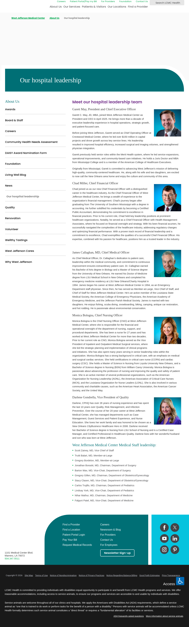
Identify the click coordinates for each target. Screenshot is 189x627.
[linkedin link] (174, 538)
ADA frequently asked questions (128, 616)
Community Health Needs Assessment (31, 142)
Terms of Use (41, 575)
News (8, 186)
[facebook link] (164, 527)
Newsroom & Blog (110, 529)
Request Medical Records (77, 544)
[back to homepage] (6, 18)
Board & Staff (14, 120)
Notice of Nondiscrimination (63, 575)
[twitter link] (174, 527)
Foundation (125, 1)
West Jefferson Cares (19, 251)
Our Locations (117, 7)
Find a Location (71, 529)
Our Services (71, 7)
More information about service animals (164, 616)
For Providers (108, 1)
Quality (10, 207)
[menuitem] (56, 8)
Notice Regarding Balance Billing (121, 575)
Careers (61, 1)
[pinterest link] (174, 549)
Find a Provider (138, 7)
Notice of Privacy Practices (91, 575)
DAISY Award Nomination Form (26, 153)
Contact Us (142, 1)
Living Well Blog (15, 175)
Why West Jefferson (18, 262)
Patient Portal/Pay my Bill (83, 1)
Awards (10, 109)
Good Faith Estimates (149, 575)
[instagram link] (164, 549)
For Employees (108, 544)
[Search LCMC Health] (152, 2)
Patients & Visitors (94, 7)
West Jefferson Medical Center (28, 18)
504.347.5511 (12, 558)
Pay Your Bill (70, 539)
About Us (56, 7)
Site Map (29, 575)
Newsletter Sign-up (117, 553)
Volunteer (11, 229)
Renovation (13, 218)
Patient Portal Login (74, 534)
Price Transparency (171, 575)
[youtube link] (164, 538)
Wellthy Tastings (16, 240)
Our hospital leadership (22, 196)
